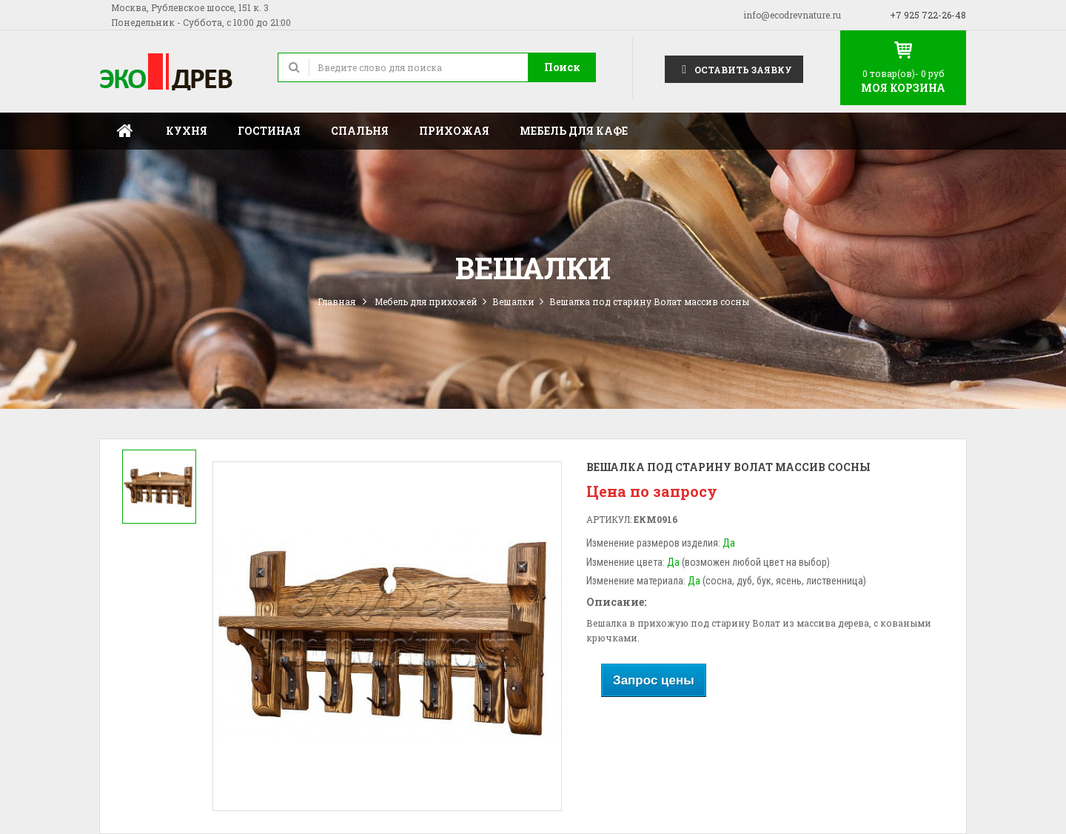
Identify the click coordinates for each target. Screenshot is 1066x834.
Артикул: (608, 519)
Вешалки (513, 301)
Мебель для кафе (574, 131)
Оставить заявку (734, 68)
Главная (125, 131)
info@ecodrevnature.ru (792, 15)
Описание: (616, 602)
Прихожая (454, 131)
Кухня (186, 131)
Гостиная (269, 131)
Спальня (360, 131)
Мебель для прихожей (426, 301)
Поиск (562, 67)
